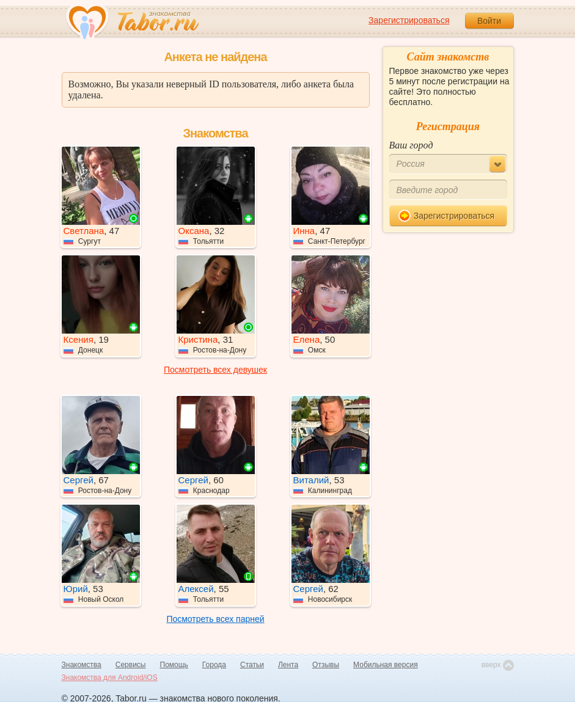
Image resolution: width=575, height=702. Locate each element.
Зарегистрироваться (408, 20)
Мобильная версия (385, 664)
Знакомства (81, 664)
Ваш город (411, 145)
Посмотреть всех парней (215, 619)
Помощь (174, 664)
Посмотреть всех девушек (215, 370)
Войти (489, 21)
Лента (288, 664)
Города (214, 664)
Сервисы (130, 664)
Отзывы (325, 664)
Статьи (252, 664)
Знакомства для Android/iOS (110, 677)
